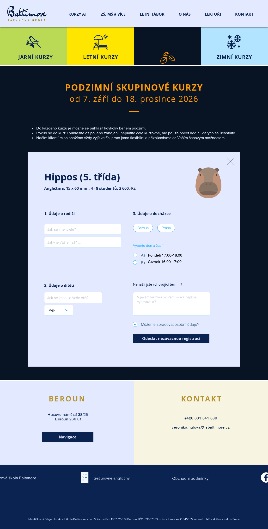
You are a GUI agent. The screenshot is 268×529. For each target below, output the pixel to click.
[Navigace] (67, 437)
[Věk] (58, 310)
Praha (166, 227)
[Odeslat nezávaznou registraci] (171, 338)
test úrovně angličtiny (112, 478)
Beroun (143, 227)
